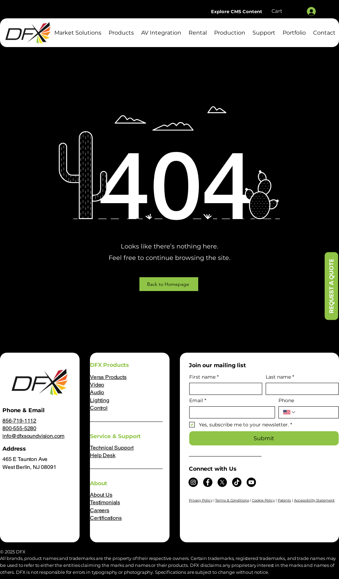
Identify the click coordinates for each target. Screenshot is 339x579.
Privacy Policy (200, 500)
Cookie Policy (263, 500)
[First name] (224, 389)
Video (97, 384)
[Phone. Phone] (315, 412)
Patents (284, 500)
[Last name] (300, 389)
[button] (284, 11)
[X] (222, 482)
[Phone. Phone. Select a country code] (289, 412)
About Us (101, 494)
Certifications (106, 518)
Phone (286, 401)
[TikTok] (236, 482)
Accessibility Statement (314, 500)
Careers (99, 510)
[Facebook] (207, 482)
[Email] (230, 412)
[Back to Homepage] (168, 284)
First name (204, 377)
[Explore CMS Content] (236, 11)
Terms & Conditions (232, 500)
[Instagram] (193, 482)
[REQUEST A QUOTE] (331, 286)
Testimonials (105, 502)
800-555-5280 (19, 428)
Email (197, 401)
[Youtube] (251, 482)
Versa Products (108, 377)
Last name (280, 377)
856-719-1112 (19, 420)
